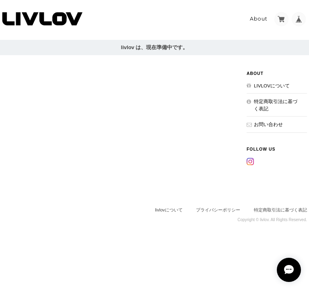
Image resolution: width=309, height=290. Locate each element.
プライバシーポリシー (218, 209)
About (259, 19)
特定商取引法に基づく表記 (275, 105)
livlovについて (272, 85)
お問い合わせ (268, 124)
